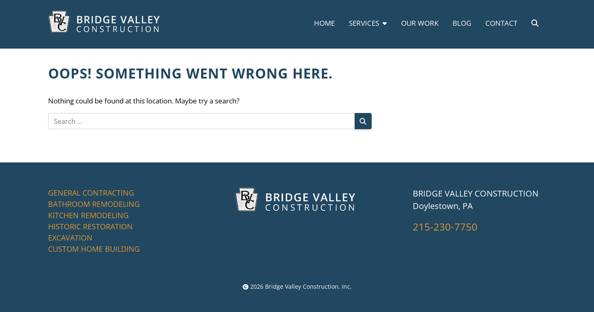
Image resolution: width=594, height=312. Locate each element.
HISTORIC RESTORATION (90, 226)
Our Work (419, 23)
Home (324, 23)
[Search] (363, 121)
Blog (462, 23)
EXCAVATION (70, 238)
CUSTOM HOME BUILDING (94, 249)
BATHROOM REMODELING (94, 204)
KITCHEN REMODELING (88, 215)
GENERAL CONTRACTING (91, 193)
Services (368, 23)
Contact (501, 23)
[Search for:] (201, 121)
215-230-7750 (445, 226)
